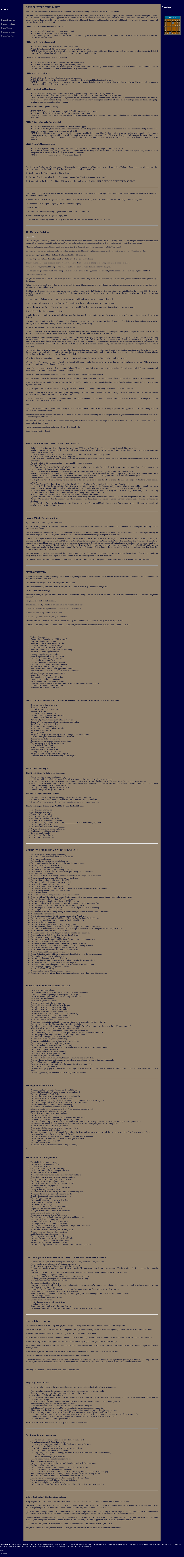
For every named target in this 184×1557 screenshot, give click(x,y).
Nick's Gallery (6, 28)
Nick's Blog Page (7, 36)
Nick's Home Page (8, 20)
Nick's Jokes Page (8, 32)
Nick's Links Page (8, 24)
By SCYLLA (31, 237)
